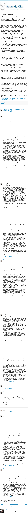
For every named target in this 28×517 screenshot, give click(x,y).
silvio (3, 182)
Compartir (2, 103)
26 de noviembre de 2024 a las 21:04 (8, 411)
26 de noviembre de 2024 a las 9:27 (8, 256)
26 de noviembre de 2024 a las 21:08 (8, 465)
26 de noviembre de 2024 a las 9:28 (8, 310)
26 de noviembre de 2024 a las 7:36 (8, 111)
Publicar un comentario (5, 498)
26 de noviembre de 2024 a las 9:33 (8, 388)
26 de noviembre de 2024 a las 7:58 (8, 179)
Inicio (14, 504)
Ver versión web (13, 506)
